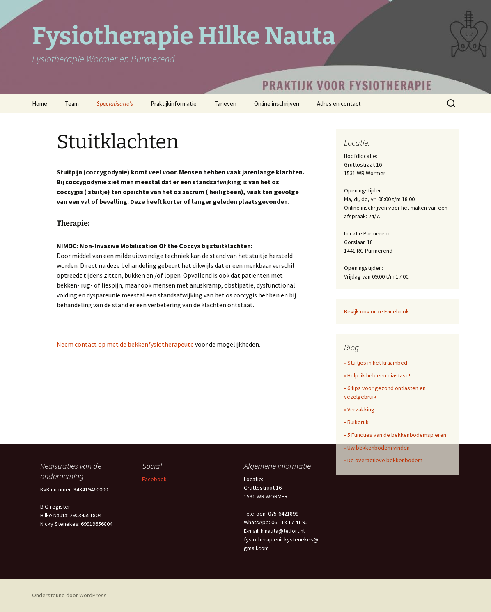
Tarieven (225, 103)
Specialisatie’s (114, 103)
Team (72, 103)
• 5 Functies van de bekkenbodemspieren (395, 434)
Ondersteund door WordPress (69, 595)
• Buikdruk (356, 422)
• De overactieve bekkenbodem (383, 460)
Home (39, 103)
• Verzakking (359, 409)
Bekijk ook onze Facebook (376, 311)
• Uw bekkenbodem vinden (377, 447)
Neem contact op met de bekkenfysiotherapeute (125, 344)
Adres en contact (339, 103)
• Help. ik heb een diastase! (377, 375)
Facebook (154, 479)
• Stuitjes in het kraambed (375, 362)
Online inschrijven (276, 103)
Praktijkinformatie (174, 103)
